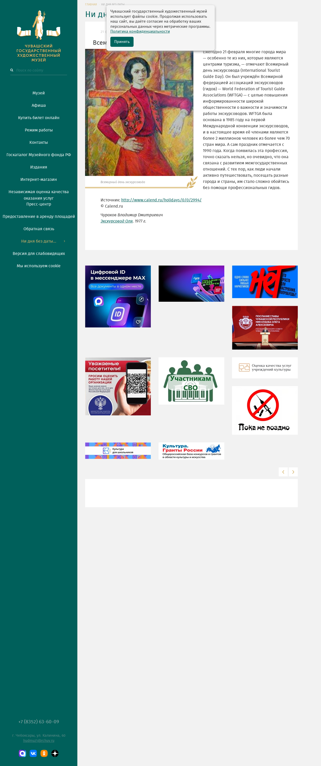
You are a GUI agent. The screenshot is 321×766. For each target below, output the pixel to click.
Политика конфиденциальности (140, 31)
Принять (122, 42)
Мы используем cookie (39, 266)
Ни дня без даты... (38, 241)
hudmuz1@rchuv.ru (38, 741)
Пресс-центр (38, 204)
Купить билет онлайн (39, 118)
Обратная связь (38, 229)
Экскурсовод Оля (117, 221)
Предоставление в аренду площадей (39, 217)
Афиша (39, 105)
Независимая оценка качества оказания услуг (39, 194)
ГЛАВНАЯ (91, 4)
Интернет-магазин (38, 179)
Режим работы (39, 130)
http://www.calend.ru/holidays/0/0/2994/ (161, 200)
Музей (38, 93)
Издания (38, 167)
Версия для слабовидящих (39, 254)
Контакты (38, 142)
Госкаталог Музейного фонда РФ (38, 155)
